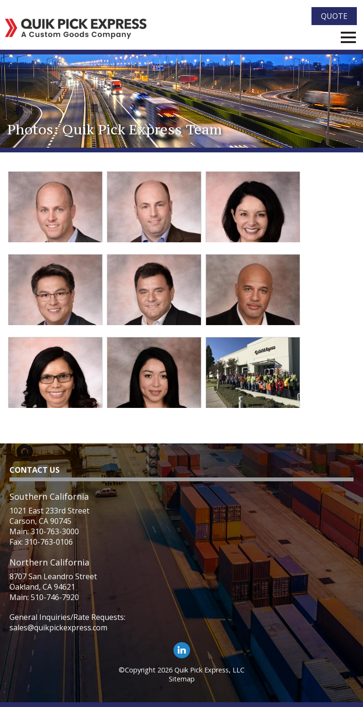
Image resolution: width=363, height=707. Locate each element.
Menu (348, 37)
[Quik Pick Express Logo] (76, 29)
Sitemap (182, 678)
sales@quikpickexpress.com (58, 627)
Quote (334, 16)
